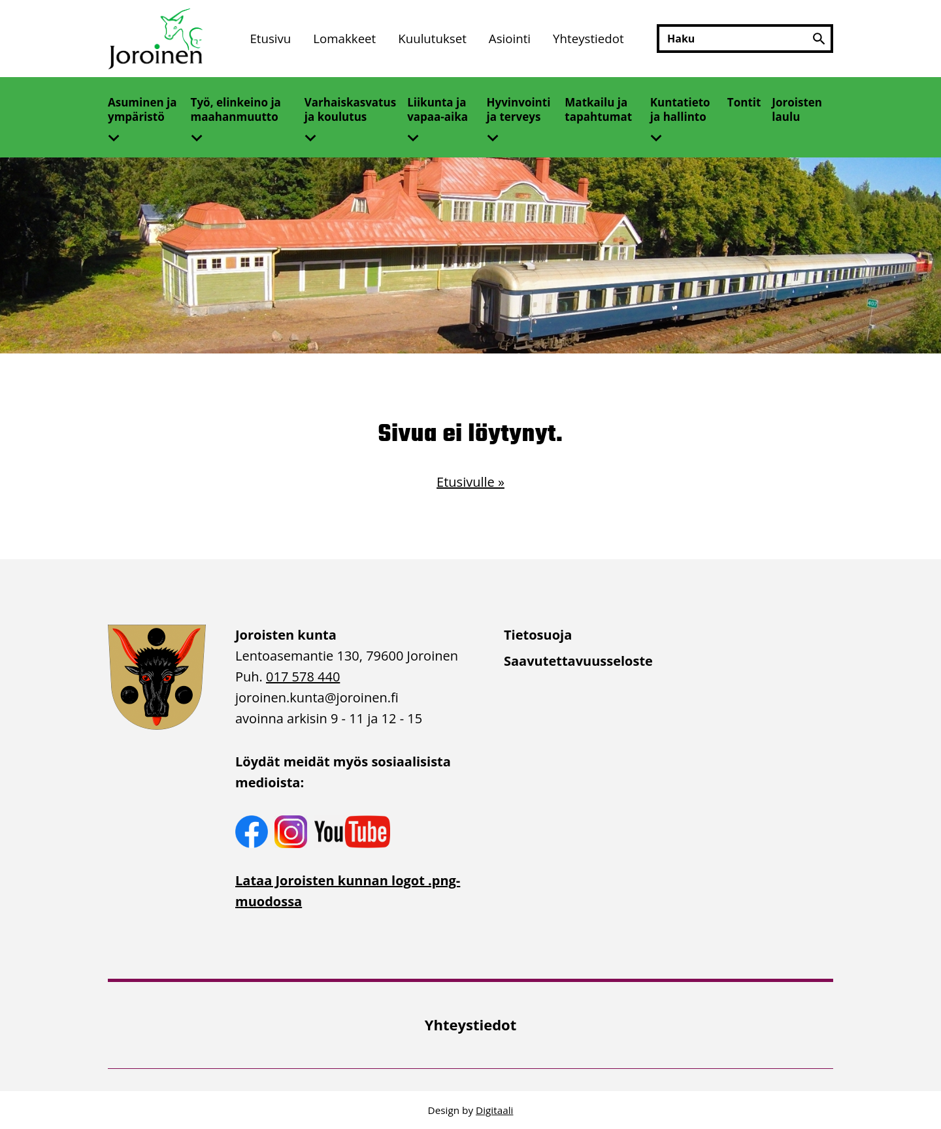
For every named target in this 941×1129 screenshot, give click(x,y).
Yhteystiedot (588, 38)
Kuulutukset (432, 38)
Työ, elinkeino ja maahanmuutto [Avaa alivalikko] (236, 109)
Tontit (744, 102)
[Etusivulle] (157, 39)
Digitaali (494, 1110)
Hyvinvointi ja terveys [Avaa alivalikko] (519, 109)
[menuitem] (270, 39)
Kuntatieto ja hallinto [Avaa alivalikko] (680, 109)
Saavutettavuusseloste (578, 661)
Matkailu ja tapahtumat (598, 109)
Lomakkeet (344, 38)
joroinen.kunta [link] (317, 697)
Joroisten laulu (797, 109)
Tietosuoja (538, 635)
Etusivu (270, 38)
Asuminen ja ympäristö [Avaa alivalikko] (142, 109)
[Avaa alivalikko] (119, 134)
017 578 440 (303, 676)
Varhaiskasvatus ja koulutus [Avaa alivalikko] (350, 109)
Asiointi (510, 38)
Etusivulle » (470, 482)
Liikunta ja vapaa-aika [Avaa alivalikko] (437, 109)
